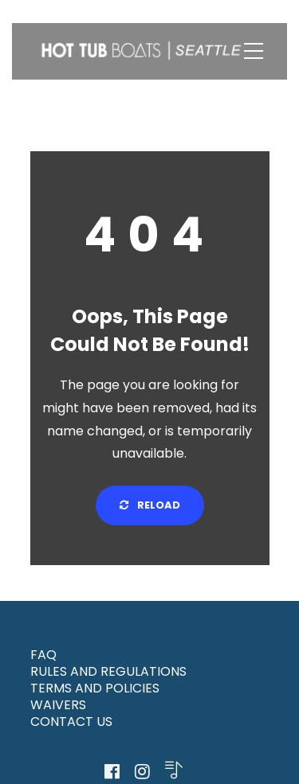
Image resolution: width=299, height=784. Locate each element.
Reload (150, 505)
